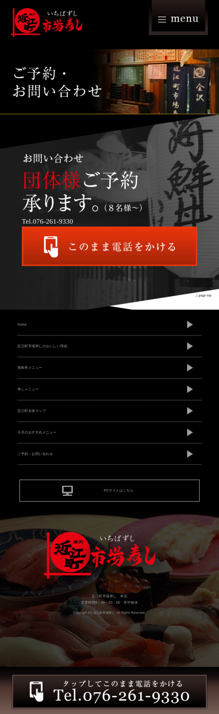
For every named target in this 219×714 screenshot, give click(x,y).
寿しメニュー (28, 389)
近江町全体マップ (31, 411)
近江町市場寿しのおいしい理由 (42, 346)
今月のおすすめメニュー (37, 432)
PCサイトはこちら (119, 490)
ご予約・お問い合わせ (35, 454)
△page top (203, 295)
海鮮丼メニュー (29, 368)
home (21, 324)
